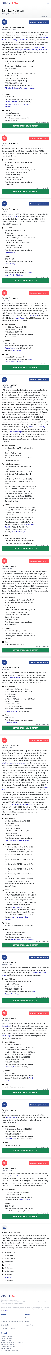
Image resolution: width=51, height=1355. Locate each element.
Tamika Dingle (6, 1026)
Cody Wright (15, 994)
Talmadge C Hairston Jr (19, 40)
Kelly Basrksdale (7, 763)
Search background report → (39, 22)
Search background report (25, 126)
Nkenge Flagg (19, 318)
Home (3, 1318)
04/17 (10, 1340)
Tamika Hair (7, 1277)
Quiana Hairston (27, 804)
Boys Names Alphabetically (9, 1350)
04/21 (6, 1338)
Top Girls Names (6, 1348)
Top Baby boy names (7, 1344)
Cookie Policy (29, 1325)
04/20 (10, 1338)
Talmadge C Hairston (39, 49)
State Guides (5, 1325)
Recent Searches (6, 1336)
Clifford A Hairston (14, 678)
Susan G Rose (29, 939)
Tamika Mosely (12, 216)
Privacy (27, 1321)
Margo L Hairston (20, 763)
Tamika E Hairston (16, 275)
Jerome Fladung (11, 1117)
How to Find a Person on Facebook (12, 1342)
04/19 (3, 1340)
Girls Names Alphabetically (9, 1346)
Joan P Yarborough (15, 432)
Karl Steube (37, 972)
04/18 (6, 1340)
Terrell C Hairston (40, 47)
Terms (27, 1318)
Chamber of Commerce (8, 1328)
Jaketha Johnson (16, 1176)
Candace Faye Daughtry (36, 427)
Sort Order (44, 16)
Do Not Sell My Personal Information (12, 1321)
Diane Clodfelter (17, 907)
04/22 (3, 1338)
